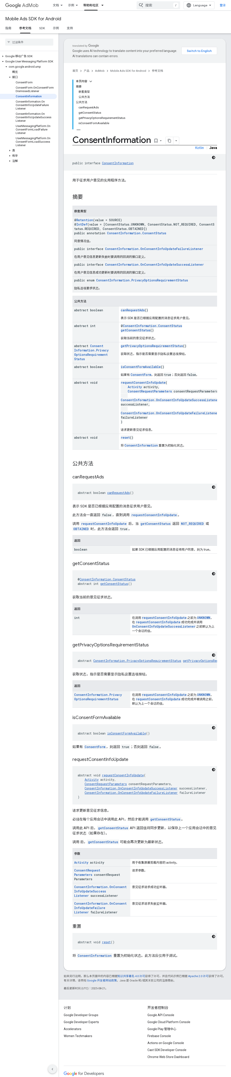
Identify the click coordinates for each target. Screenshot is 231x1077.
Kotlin (199, 148)
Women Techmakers (78, 1036)
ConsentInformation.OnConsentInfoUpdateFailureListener (154, 249)
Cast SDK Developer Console (166, 1050)
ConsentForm (141, 375)
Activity (135, 387)
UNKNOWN (203, 618)
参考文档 (157, 70)
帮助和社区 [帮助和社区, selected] (91, 5)
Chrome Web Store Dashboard (168, 1057)
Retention (84, 220)
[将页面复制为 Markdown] (169, 140)
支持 (70, 28)
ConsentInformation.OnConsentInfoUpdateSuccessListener (154, 264)
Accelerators (72, 1029)
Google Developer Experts (81, 1022)
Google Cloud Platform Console (168, 1022)
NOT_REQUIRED (192, 524)
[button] (28, 56)
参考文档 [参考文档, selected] (25, 28)
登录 (223, 5)
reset (125, 437)
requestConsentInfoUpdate (143, 382)
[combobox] (158, 5)
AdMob (21, 5)
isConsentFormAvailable (141, 367)
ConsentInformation (118, 163)
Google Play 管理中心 (161, 1029)
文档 (56, 5)
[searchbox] (29, 42)
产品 (86, 70)
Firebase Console (159, 1036)
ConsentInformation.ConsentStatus (136, 233)
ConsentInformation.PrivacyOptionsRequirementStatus (142, 280)
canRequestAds (133, 310)
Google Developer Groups (81, 1015)
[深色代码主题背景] (213, 157)
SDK (42, 28)
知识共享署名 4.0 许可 (131, 976)
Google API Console (160, 1015)
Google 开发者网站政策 (102, 980)
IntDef (81, 224)
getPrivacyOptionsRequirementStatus (152, 346)
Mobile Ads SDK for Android (33, 19)
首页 (75, 70)
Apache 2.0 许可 (198, 976)
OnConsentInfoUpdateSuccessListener (164, 626)
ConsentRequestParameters (150, 391)
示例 (71, 5)
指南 (8, 28)
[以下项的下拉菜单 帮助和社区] (104, 5)
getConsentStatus (135, 330)
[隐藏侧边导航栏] (52, 1069)
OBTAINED (81, 529)
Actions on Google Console (165, 1043)
